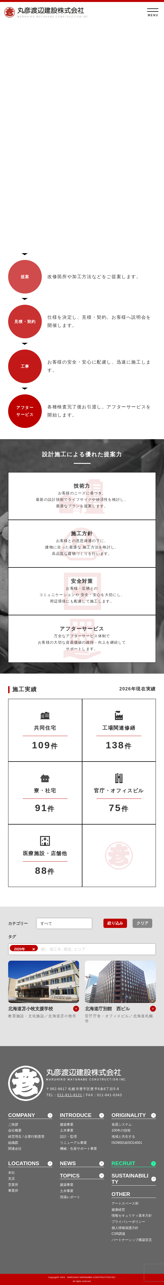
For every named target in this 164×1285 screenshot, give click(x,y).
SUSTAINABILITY (130, 1179)
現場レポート (70, 1197)
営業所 (13, 1185)
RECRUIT (123, 1163)
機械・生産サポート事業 (78, 1149)
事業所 (13, 1191)
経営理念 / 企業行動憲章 (26, 1137)
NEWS (68, 1163)
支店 (11, 1179)
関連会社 (15, 1149)
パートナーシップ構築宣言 (132, 1240)
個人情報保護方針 (125, 1228)
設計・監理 (68, 1137)
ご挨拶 (13, 1124)
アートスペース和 (125, 1203)
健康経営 (118, 1210)
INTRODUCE (76, 1115)
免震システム (122, 1124)
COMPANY (21, 1115)
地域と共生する (123, 1137)
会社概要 (15, 1130)
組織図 (13, 1143)
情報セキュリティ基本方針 (132, 1216)
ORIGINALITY (129, 1115)
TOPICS (70, 1176)
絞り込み (115, 923)
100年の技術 (121, 1130)
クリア (142, 923)
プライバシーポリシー (128, 1222)
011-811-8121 (69, 1095)
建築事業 (66, 1124)
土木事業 (66, 1130)
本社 (11, 1173)
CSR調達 (118, 1234)
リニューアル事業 (73, 1143)
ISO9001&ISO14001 (127, 1143)
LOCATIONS (23, 1163)
